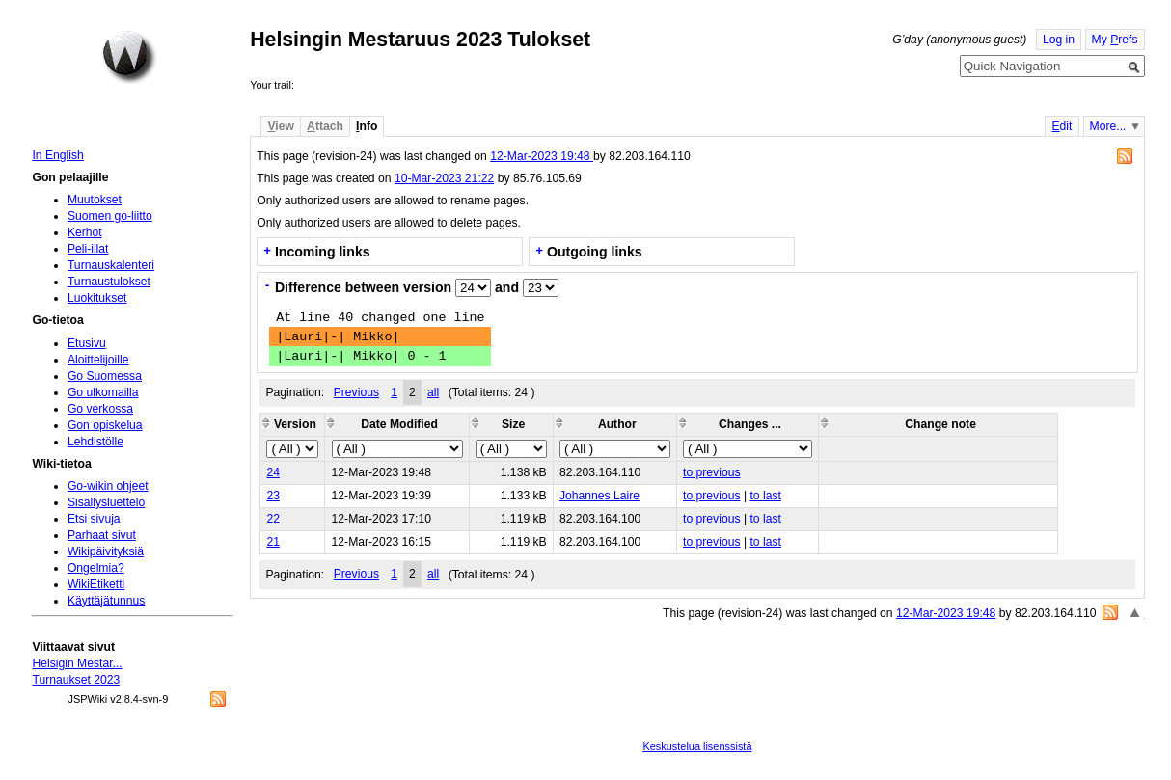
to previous (711, 472)
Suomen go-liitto (110, 216)
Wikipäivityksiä (106, 551)
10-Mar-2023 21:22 (444, 178)
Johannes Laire (599, 495)
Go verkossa (100, 409)
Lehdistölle (95, 441)
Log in (1059, 39)
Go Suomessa (105, 376)
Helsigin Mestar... (77, 663)
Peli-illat (88, 249)
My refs (1115, 39)
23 (273, 495)
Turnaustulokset (109, 281)
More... (1108, 126)
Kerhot (85, 232)
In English (57, 155)
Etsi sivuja (94, 518)
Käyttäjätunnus (106, 600)
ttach (325, 126)
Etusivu (87, 343)
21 (273, 542)
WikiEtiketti (96, 584)
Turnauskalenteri (111, 265)
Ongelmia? (96, 568)
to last (764, 495)
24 (273, 472)
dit (1061, 126)
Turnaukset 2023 (76, 679)
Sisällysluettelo (106, 502)
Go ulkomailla (103, 392)
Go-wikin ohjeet (108, 486)
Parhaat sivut (102, 535)
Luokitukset (97, 298)
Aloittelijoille (98, 359)
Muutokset (95, 199)
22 (273, 518)
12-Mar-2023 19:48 (541, 156)
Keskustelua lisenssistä (696, 746)
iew (280, 126)
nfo (366, 126)
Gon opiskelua (105, 425)
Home (129, 57)
